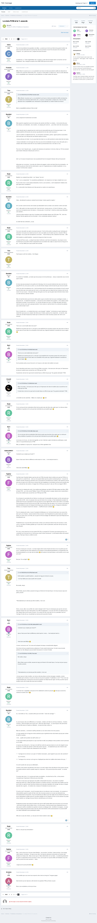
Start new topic (65, 32)
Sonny (78, 53)
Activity (10, 8)
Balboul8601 (9, 450)
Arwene (8, 872)
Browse (4, 8)
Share (54, 26)
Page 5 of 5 (24, 39)
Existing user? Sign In (82, 3)
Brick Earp (91, 34)
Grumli (8, 379)
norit (9, 25)
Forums (3, 11)
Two (8, 90)
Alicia (78, 63)
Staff (9, 11)
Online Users (16, 11)
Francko (8, 67)
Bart (8, 345)
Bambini (8, 114)
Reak (8, 174)
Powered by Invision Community (48, 920)
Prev (6, 39)
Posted (22, 44)
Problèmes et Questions (23, 27)
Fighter (8, 474)
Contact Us (48, 917)
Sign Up (92, 3)
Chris (9, 45)
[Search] (84, 8)
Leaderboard (25, 11)
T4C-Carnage (6, 3)
